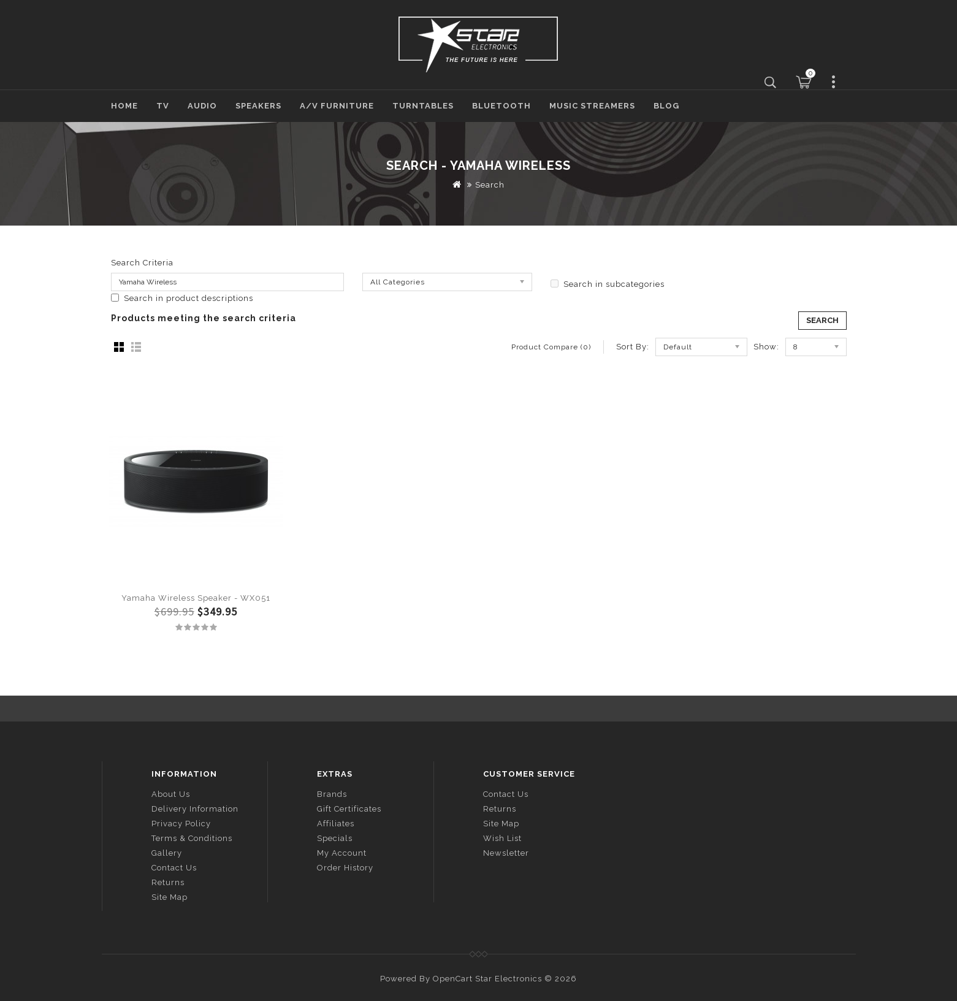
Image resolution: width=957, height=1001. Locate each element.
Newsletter (506, 853)
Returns (168, 882)
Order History (345, 867)
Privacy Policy (181, 823)
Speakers (258, 105)
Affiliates (335, 823)
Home (124, 105)
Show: (766, 346)
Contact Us (174, 867)
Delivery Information (194, 808)
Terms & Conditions (191, 838)
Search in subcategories (608, 284)
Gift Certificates (349, 808)
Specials (335, 838)
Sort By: (632, 346)
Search (490, 184)
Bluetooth (501, 105)
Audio (202, 105)
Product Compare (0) (551, 347)
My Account (342, 853)
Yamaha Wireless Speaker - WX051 (195, 598)
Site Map (169, 897)
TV (162, 105)
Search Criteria (142, 262)
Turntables (423, 105)
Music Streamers (592, 105)
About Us (170, 794)
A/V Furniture (337, 105)
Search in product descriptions (182, 298)
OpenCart (453, 978)
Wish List (502, 838)
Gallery (166, 853)
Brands (332, 794)
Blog (666, 105)
